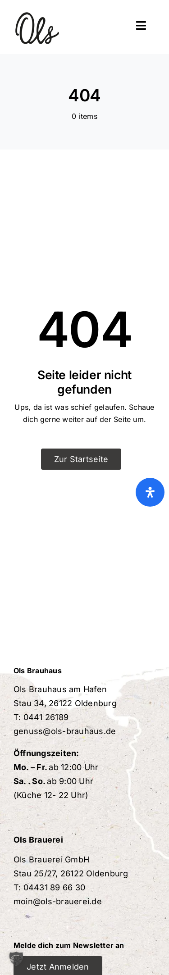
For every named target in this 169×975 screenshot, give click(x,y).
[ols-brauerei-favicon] (37, 8)
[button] (16, 959)
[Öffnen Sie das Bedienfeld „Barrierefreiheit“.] (150, 492)
